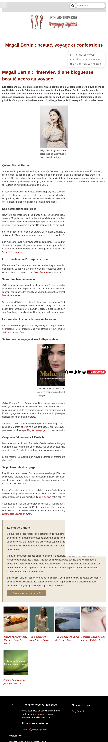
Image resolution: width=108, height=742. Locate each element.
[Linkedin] (79, 372)
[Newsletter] (96, 372)
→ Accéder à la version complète (26, 593)
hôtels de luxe (44, 497)
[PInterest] (75, 372)
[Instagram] (84, 372)
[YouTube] (71, 372)
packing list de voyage (34, 430)
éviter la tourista (42, 272)
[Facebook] (66, 372)
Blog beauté (78, 711)
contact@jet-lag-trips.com (35, 729)
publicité (41, 714)
